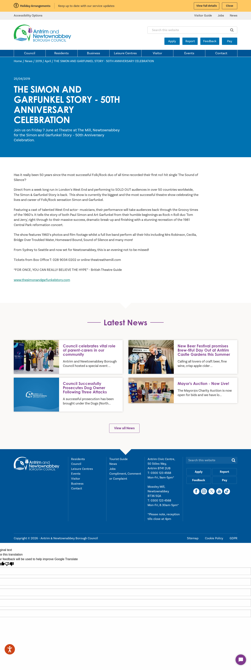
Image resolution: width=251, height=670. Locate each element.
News (233, 15)
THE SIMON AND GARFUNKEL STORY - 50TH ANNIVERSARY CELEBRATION (104, 61)
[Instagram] (204, 491)
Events (189, 53)
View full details (206, 6)
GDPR (233, 538)
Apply (172, 41)
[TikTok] (227, 491)
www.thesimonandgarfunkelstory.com (42, 280)
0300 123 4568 (161, 473)
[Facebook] (196, 491)
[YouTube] (219, 491)
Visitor (157, 53)
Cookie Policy (214, 538)
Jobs (221, 15)
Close (229, 6)
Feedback (209, 41)
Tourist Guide (118, 459)
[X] (212, 491)
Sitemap (193, 538)
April (48, 61)
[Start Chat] (241, 659)
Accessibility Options (28, 15)
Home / (19, 61)
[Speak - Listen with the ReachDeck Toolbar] (10, 649)
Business (93, 53)
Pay (229, 41)
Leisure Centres (125, 53)
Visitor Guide (203, 15)
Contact (221, 53)
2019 (38, 61)
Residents (61, 53)
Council (29, 53)
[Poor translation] (9, 564)
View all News (124, 428)
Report (190, 41)
